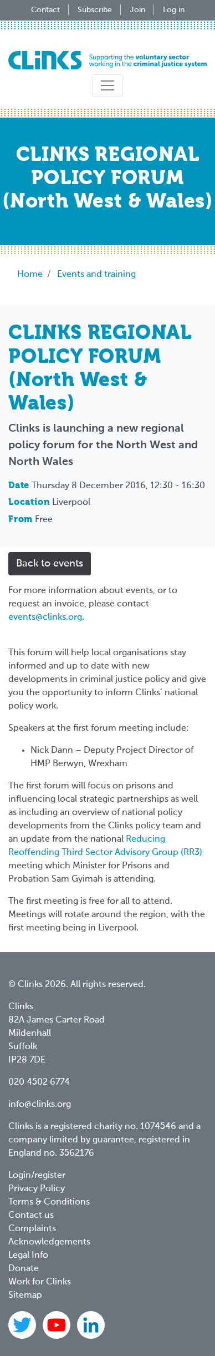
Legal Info (28, 1255)
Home (30, 274)
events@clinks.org (45, 617)
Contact (45, 10)
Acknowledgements (49, 1242)
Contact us (31, 1215)
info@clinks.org (39, 1104)
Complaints (32, 1229)
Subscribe (95, 10)
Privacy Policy (36, 1189)
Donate (23, 1268)
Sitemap (25, 1295)
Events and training (96, 274)
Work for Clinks (39, 1282)
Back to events (49, 564)
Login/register (36, 1175)
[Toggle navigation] (107, 85)
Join (137, 10)
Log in (174, 10)
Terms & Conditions (49, 1202)
